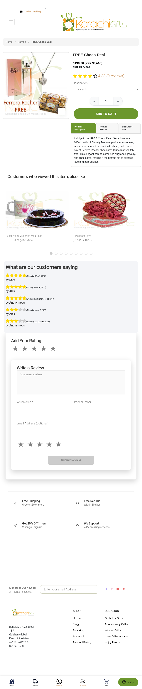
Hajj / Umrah (113, 642)
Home (77, 618)
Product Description (80, 128)
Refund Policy (82, 642)
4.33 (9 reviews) (111, 76)
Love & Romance (116, 636)
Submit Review (71, 460)
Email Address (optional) (32, 423)
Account (78, 636)
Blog (76, 624)
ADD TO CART (106, 114)
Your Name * (25, 402)
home (9, 41)
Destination (80, 83)
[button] (51, 253)
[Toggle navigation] (11, 22)
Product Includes (103, 128)
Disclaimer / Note (127, 128)
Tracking (78, 630)
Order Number (82, 402)
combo (22, 41)
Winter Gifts (113, 630)
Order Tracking (32, 11)
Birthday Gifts (114, 618)
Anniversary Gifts (116, 624)
